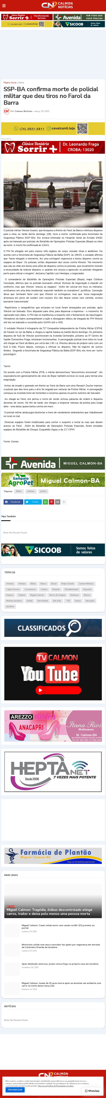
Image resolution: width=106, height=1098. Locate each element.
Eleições (56, 589)
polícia (43, 491)
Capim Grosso (13, 589)
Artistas (22, 583)
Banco (43, 583)
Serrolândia (42, 600)
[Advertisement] (53, 53)
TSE (68, 600)
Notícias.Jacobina (14, 600)
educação (90, 600)
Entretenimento (71, 589)
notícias (30, 491)
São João (57, 600)
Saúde (29, 600)
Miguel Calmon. (37, 595)
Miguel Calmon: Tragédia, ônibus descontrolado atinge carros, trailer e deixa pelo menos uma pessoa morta (49, 912)
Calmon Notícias (86, 583)
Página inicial (10, 83)
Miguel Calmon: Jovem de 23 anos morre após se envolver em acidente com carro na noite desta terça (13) (61, 984)
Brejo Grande (68, 583)
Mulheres (74, 595)
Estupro (9, 595)
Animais (10, 583)
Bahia (21, 83)
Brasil (54, 583)
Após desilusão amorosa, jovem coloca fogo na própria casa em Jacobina (60, 964)
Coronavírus (30, 589)
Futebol (21, 595)
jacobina (10, 606)
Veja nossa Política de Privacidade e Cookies (55, 1086)
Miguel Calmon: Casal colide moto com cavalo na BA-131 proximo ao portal (58, 927)
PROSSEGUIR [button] (15, 1089)
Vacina (78, 600)
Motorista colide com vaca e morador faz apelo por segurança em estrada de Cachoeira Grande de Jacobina (61, 946)
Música (87, 595)
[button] (4, 5)
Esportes (87, 589)
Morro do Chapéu (57, 595)
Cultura (44, 589)
